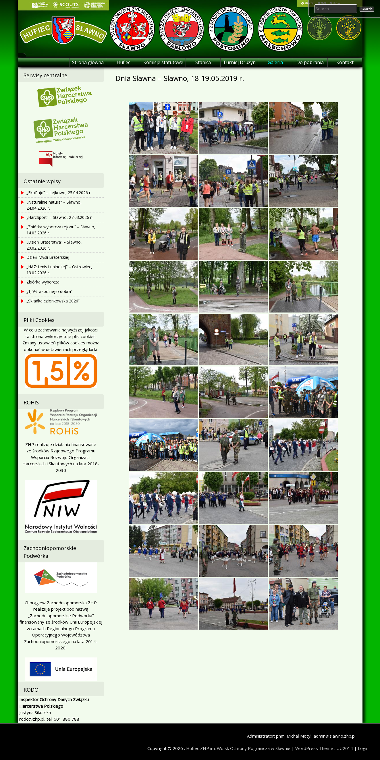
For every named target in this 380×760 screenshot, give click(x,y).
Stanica (203, 62)
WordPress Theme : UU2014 (324, 748)
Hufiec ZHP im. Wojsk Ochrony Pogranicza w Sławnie (238, 748)
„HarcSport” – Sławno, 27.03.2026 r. (59, 217)
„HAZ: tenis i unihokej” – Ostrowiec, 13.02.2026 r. (59, 269)
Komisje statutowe (163, 62)
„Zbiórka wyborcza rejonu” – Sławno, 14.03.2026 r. (60, 230)
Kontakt (345, 62)
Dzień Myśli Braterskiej (47, 257)
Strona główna (88, 62)
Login (363, 748)
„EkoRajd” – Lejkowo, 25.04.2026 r (58, 192)
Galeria (275, 62)
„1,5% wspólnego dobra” (49, 291)
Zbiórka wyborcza (42, 282)
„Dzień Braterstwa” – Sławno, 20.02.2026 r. (54, 245)
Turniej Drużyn (239, 62)
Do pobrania (310, 62)
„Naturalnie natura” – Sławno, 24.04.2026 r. (54, 205)
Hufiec (123, 62)
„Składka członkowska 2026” (53, 301)
